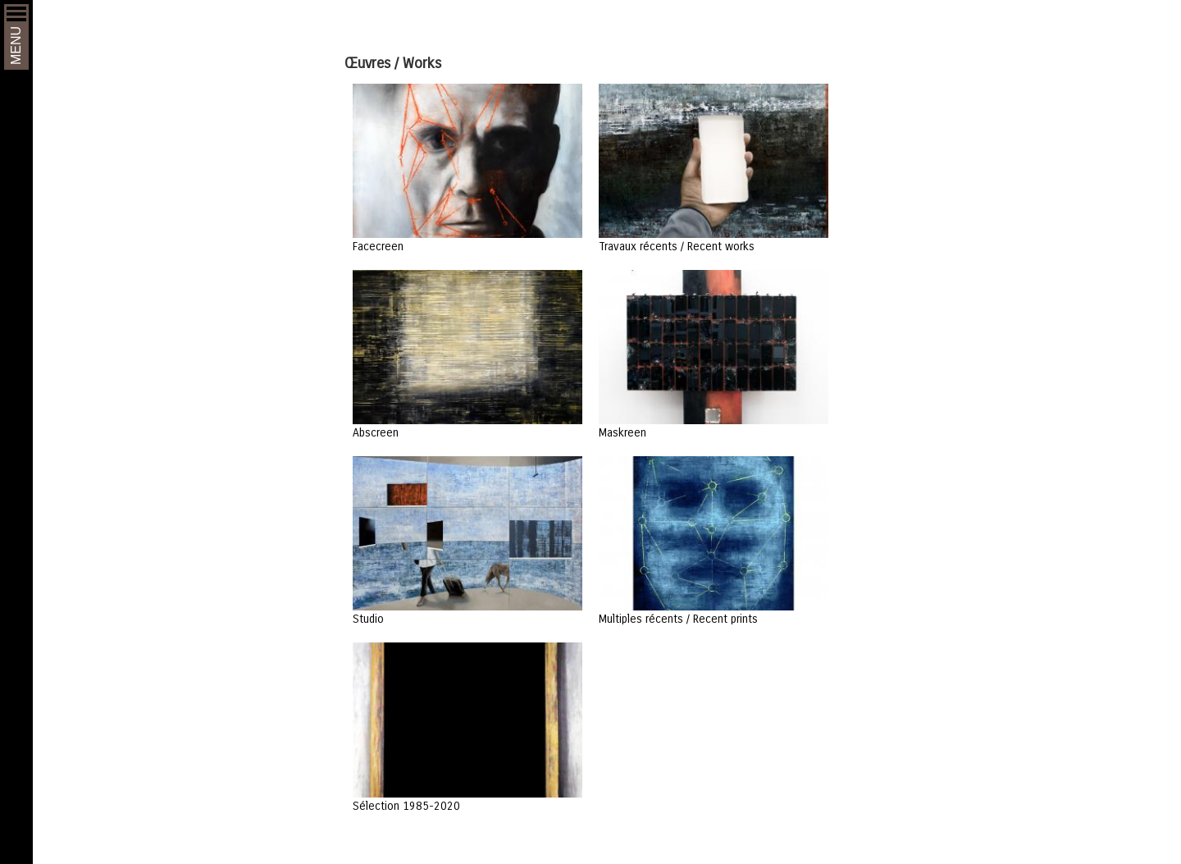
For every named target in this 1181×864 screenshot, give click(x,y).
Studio (368, 618)
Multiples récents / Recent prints (678, 618)
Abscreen (376, 432)
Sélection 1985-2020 (406, 805)
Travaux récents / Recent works (677, 246)
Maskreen (622, 432)
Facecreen (378, 246)
